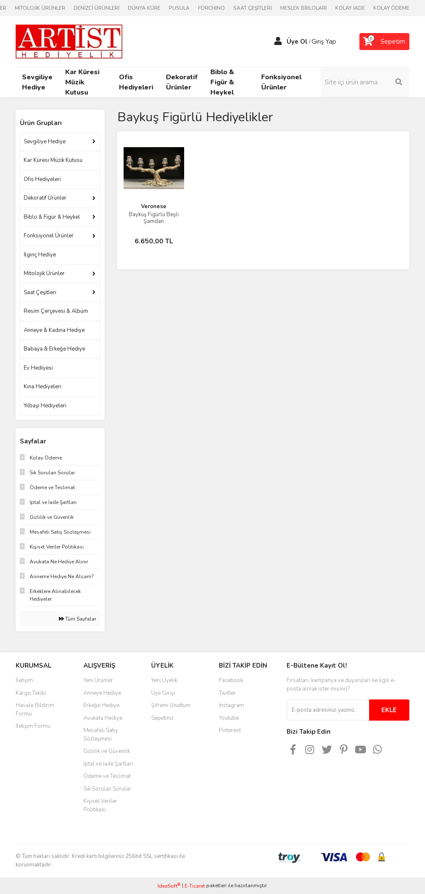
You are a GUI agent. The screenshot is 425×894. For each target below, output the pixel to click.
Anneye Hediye (102, 693)
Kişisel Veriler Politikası (100, 805)
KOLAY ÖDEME (391, 8)
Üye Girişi (163, 693)
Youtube (229, 718)
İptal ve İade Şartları (108, 764)
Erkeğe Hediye (101, 705)
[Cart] (384, 41)
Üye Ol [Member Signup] (297, 41)
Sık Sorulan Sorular (107, 789)
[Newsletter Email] (328, 710)
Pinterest (230, 730)
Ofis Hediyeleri (42, 179)
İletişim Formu (33, 726)
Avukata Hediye (102, 718)
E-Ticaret (195, 886)
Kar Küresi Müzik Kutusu (53, 160)
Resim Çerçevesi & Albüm (56, 311)
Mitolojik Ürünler (44, 273)
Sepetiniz (162, 718)
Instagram (231, 705)
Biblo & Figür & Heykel (52, 217)
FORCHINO (211, 8)
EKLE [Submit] (389, 710)
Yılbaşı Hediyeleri (45, 405)
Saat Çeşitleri (40, 292)
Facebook (231, 680)
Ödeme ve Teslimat (107, 776)
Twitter (227, 693)
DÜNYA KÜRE (144, 8)
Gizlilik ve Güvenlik (106, 751)
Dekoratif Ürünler (45, 198)
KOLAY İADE (350, 8)
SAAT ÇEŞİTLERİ (252, 8)
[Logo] (69, 41)
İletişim (24, 680)
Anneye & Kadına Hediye (54, 330)
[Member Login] (278, 41)
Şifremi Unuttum (170, 705)
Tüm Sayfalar (77, 618)
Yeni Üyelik (164, 680)
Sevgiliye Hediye (45, 141)
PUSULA (179, 8)
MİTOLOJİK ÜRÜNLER (40, 8)
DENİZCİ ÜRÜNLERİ (96, 8)
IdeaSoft (168, 885)
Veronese (153, 206)
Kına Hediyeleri (42, 386)
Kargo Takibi (31, 693)
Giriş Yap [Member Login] (324, 41)
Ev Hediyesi (38, 368)
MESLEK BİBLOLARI (303, 8)
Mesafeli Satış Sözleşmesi (100, 735)
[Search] (364, 82)
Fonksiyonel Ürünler (49, 236)
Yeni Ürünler (98, 680)
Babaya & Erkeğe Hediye (54, 349)
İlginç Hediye (40, 255)
